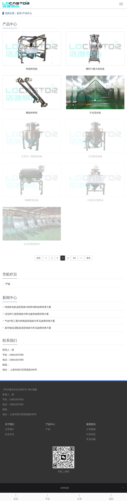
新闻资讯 (91, 424)
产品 (7, 284)
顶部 (111, 496)
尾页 (88, 258)
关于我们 (9, 424)
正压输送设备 (95, 156)
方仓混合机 (95, 112)
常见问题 (91, 439)
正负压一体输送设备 (31, 156)
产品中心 (27, 13)
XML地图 (32, 389)
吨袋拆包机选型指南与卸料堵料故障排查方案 (28, 307)
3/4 (74, 258)
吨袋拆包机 (32, 68)
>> (81, 258)
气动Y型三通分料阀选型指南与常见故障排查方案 (30, 321)
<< (46, 258)
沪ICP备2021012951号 (15, 389)
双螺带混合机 (32, 200)
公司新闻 (91, 429)
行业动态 (91, 434)
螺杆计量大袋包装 (95, 68)
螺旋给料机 (32, 112)
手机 (48, 496)
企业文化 (9, 434)
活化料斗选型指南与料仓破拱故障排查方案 (27, 314)
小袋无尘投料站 (95, 200)
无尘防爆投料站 (32, 244)
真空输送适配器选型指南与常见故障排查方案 (28, 328)
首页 (19, 13)
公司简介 (9, 429)
